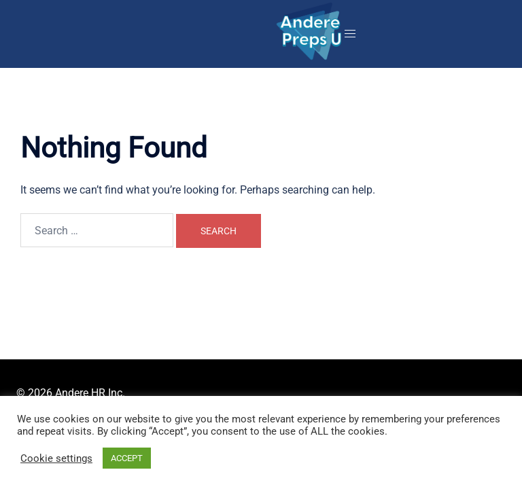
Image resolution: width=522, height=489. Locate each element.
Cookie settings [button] (56, 458)
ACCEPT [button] (127, 458)
